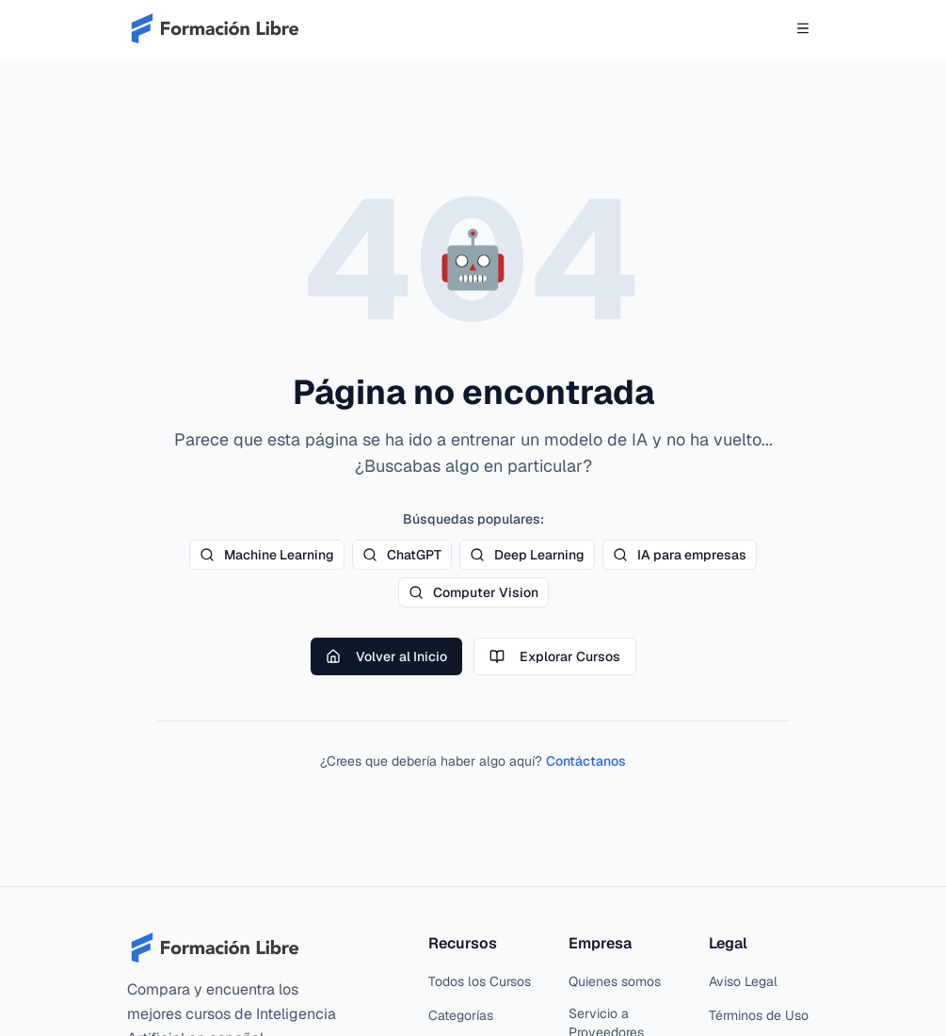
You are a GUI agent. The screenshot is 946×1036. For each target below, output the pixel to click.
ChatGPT (401, 554)
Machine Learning (267, 554)
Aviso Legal (743, 981)
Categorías (460, 1015)
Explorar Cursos (554, 656)
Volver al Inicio (386, 656)
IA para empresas (679, 554)
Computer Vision (473, 592)
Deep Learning (527, 554)
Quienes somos (615, 981)
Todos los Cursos (479, 981)
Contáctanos (586, 761)
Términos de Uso (759, 1015)
